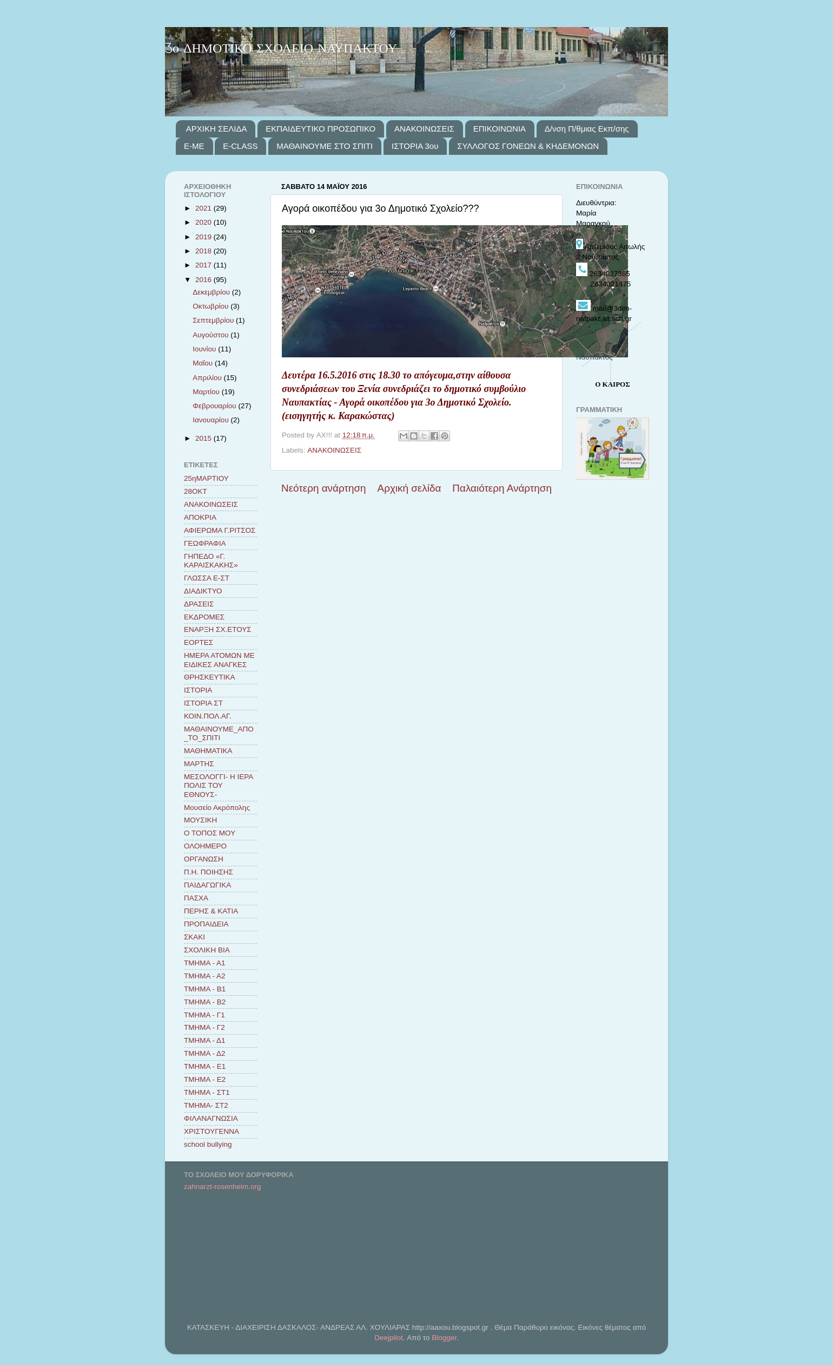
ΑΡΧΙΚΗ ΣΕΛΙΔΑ (216, 128)
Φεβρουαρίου (215, 406)
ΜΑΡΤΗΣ (199, 764)
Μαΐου (204, 363)
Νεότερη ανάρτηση (323, 488)
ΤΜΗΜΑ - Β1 (205, 989)
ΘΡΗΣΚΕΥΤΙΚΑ (209, 677)
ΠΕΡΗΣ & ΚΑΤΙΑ (211, 911)
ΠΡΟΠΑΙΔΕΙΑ (206, 924)
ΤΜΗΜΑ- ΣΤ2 (206, 1105)
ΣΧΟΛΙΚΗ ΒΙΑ (207, 950)
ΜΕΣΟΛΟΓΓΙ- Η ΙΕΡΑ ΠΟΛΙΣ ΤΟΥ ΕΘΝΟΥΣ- (218, 785)
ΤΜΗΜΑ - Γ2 (204, 1027)
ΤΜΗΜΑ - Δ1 (205, 1040)
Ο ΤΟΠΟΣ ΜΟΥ (209, 833)
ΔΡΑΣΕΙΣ (199, 604)
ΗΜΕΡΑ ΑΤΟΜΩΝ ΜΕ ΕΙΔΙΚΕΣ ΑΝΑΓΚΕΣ (219, 659)
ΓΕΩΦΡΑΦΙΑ (205, 543)
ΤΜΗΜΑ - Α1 (205, 963)
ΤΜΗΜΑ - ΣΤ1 (207, 1092)
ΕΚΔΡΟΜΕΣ (204, 617)
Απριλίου (208, 378)
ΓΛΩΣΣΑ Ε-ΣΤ (206, 578)
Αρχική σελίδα (409, 488)
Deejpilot (388, 1338)
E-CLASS (240, 146)
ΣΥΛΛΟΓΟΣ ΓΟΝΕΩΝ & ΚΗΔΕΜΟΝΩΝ (528, 146)
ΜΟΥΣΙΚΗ (200, 820)
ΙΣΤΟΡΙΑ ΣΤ (203, 703)
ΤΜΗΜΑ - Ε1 (205, 1066)
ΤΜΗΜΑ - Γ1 (204, 1015)
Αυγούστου (211, 335)
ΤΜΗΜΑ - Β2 (205, 1002)
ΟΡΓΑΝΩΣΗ (203, 859)
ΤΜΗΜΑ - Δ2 (205, 1053)
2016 (204, 280)
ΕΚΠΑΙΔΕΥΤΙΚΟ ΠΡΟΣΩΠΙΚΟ (320, 128)
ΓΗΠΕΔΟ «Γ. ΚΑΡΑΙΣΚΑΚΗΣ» (211, 560)
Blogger (444, 1338)
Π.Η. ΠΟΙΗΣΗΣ (208, 872)
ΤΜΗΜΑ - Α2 (205, 976)
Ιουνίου (205, 349)
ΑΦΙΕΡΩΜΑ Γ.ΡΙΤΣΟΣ (219, 530)
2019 (204, 237)
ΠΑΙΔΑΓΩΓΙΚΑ (207, 885)
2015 (204, 438)
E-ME (194, 146)
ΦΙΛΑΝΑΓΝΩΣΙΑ (211, 1118)
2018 (204, 251)
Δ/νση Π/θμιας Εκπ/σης (587, 128)
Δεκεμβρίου (212, 292)
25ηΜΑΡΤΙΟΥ (206, 478)
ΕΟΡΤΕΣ (198, 642)
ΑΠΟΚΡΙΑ (200, 517)
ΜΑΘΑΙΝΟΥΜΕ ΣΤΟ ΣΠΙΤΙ (324, 146)
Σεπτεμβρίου (214, 320)
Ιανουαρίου (211, 420)
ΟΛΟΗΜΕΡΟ (205, 846)
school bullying (208, 1144)
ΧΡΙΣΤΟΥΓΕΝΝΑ (211, 1131)
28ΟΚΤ (195, 491)
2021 (204, 208)
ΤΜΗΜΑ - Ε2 (205, 1079)
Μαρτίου (207, 392)
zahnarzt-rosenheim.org (222, 1187)
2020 (204, 222)
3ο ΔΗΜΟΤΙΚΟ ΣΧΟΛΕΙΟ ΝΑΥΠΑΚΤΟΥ (281, 49)
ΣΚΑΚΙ (194, 937)
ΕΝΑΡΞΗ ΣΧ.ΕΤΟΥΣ (218, 629)
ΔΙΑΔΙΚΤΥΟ (203, 591)
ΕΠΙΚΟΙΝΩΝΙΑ (499, 128)
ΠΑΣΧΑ (196, 898)
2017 (204, 265)
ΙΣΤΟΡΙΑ (198, 690)
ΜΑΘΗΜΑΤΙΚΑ (208, 751)
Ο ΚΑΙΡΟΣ (612, 384)
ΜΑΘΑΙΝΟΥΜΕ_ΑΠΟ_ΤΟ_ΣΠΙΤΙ (219, 733)
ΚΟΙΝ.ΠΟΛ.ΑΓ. (208, 716)
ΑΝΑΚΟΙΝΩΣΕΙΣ (424, 128)
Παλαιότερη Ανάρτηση (502, 488)
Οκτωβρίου (211, 306)
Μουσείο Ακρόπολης (217, 808)
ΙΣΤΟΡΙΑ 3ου (415, 146)
